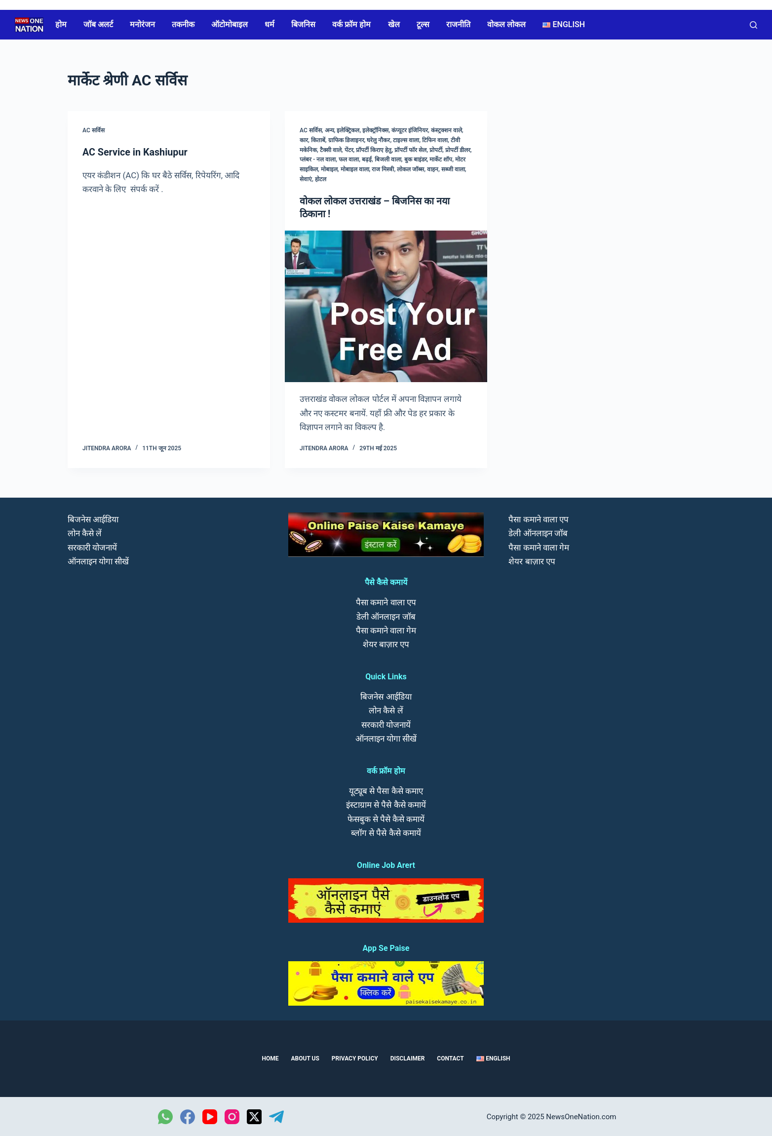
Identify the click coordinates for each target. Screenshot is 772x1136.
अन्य (329, 130)
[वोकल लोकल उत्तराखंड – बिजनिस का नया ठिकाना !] (386, 306)
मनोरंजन (142, 24)
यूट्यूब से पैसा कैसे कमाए (386, 790)
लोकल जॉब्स (410, 169)
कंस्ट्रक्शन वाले (446, 130)
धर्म (269, 24)
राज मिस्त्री (383, 169)
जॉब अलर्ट (98, 24)
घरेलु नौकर (378, 140)
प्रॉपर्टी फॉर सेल (410, 150)
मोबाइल (329, 169)
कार (304, 140)
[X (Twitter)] (254, 1116)
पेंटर (349, 150)
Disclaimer (407, 1058)
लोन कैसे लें (85, 533)
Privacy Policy (355, 1058)
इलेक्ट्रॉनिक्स (375, 130)
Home (270, 1058)
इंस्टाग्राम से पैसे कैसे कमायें (386, 804)
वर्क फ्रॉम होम (351, 24)
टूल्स (423, 24)
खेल (394, 24)
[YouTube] (209, 1116)
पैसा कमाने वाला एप (386, 602)
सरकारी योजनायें (92, 546)
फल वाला (349, 159)
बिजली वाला (388, 159)
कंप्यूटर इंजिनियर (409, 130)
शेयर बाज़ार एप (386, 643)
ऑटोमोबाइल (229, 24)
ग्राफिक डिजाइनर (346, 140)
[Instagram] (232, 1116)
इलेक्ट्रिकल (348, 130)
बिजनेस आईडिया (93, 519)
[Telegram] (276, 1116)
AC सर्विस (93, 130)
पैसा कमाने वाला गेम (386, 629)
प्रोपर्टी (435, 150)
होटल (320, 179)
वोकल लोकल (506, 24)
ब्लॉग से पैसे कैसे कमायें (386, 832)
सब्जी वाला (453, 169)
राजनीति (458, 24)
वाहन (432, 169)
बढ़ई (367, 159)
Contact (450, 1058)
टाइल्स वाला (406, 140)
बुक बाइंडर (415, 159)
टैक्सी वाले (331, 150)
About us (305, 1058)
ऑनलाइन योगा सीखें (98, 560)
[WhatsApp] (165, 1116)
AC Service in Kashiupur (135, 152)
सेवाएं (306, 179)
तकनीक (183, 24)
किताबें (318, 140)
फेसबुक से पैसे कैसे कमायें (386, 818)
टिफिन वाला (435, 140)
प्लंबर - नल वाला (318, 159)
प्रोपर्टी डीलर (457, 150)
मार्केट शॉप (440, 159)
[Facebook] (187, 1116)
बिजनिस (303, 24)
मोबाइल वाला (355, 169)
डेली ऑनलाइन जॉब (385, 616)
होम (61, 24)
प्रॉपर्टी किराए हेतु (373, 150)
